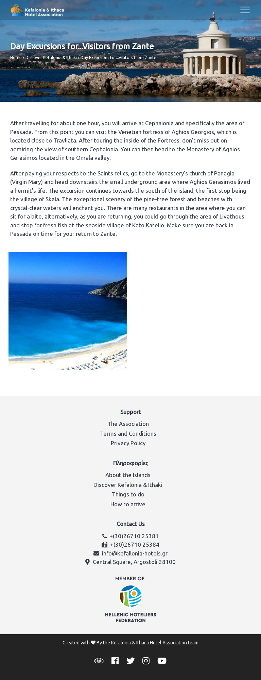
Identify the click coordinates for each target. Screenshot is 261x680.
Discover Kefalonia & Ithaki (51, 57)
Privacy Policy (128, 443)
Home (16, 57)
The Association (128, 423)
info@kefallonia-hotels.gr (135, 553)
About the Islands (128, 475)
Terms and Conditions (128, 433)
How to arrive (127, 504)
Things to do (128, 494)
